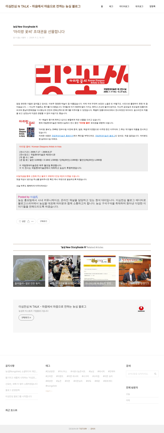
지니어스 (63, 371)
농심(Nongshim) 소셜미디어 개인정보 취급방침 (21, 371)
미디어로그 (124, 6)
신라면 (50, 376)
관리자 (92, 429)
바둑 (89, 381)
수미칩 (96, 376)
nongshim (52, 386)
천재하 (112, 371)
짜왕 (98, 381)
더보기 (48, 391)
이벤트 (60, 376)
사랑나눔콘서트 (78, 371)
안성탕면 (51, 371)
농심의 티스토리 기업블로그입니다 (33, 311)
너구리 (86, 376)
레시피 (102, 371)
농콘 (59, 381)
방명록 (152, 6)
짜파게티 (108, 381)
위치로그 (139, 6)
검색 (155, 374)
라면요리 (78, 381)
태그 (111, 6)
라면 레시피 (73, 376)
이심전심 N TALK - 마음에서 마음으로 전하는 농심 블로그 (42, 6)
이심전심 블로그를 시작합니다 (18, 396)
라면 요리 (108, 376)
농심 (92, 371)
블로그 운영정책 (12, 390)
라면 (68, 381)
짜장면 (50, 381)
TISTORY (83, 429)
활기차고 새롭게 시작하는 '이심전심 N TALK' (21, 377)
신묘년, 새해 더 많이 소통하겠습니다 (21, 384)
